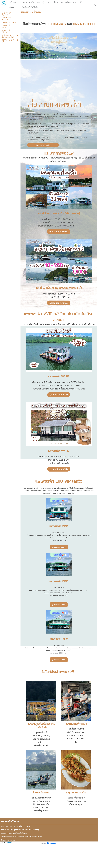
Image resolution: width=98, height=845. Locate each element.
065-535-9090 (84, 24)
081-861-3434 (56, 24)
